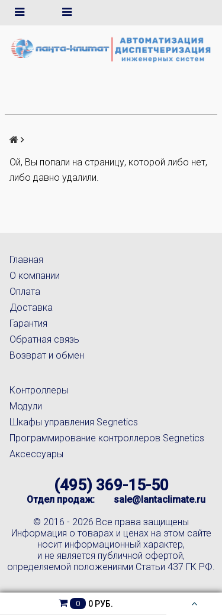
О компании (34, 275)
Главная (26, 259)
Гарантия (28, 323)
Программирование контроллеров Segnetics (106, 438)
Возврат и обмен (46, 355)
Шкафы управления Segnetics (73, 422)
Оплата (24, 291)
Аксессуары (36, 454)
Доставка (31, 307)
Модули (25, 406)
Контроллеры (38, 390)
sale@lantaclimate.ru (159, 499)
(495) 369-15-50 (111, 485)
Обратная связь (44, 339)
